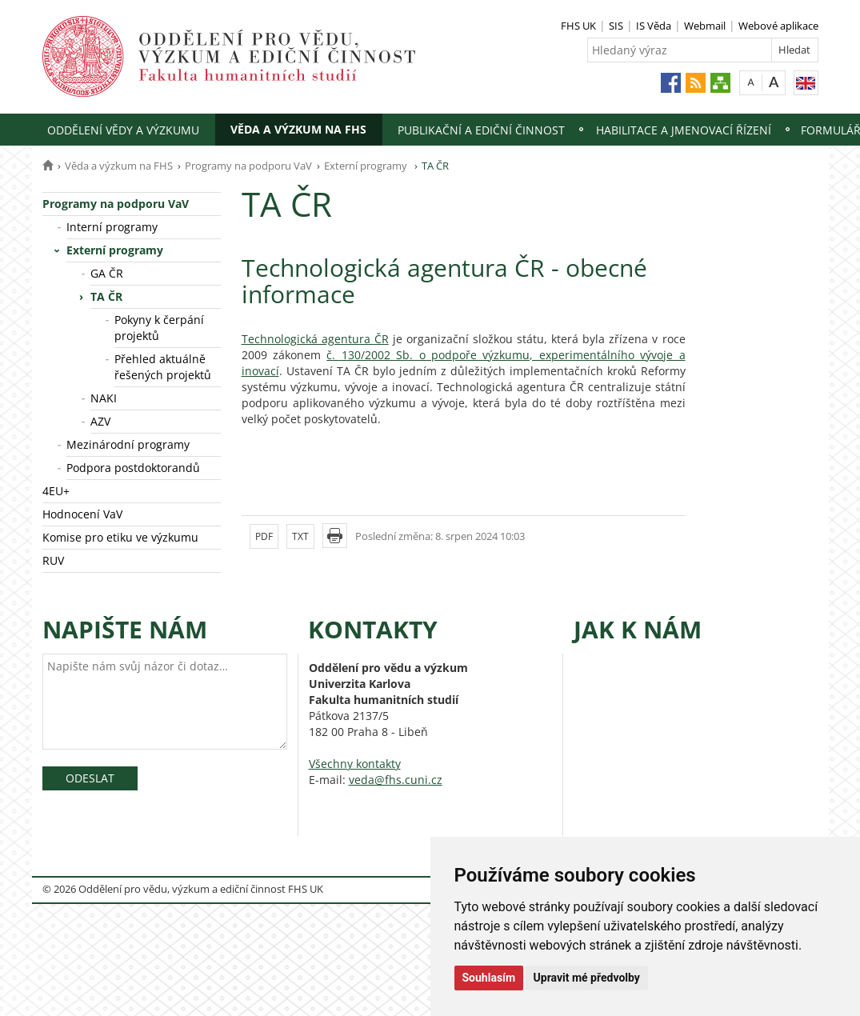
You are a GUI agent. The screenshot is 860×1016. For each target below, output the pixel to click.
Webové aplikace (778, 25)
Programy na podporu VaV (248, 165)
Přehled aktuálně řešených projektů (162, 366)
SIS (616, 25)
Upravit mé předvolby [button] (587, 977)
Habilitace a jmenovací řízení (683, 130)
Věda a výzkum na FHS (298, 129)
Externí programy (367, 165)
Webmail (705, 25)
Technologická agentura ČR (315, 338)
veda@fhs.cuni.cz (395, 779)
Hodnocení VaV (82, 514)
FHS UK (578, 25)
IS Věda (653, 25)
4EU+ (56, 490)
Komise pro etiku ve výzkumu (120, 537)
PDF (264, 536)
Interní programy (112, 226)
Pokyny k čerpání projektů (159, 327)
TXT (300, 536)
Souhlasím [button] (489, 977)
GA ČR (106, 273)
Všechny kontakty (355, 763)
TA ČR (106, 296)
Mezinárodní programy (128, 444)
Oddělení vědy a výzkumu (123, 130)
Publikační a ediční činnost (481, 130)
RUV (53, 560)
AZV (100, 421)
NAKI (103, 398)
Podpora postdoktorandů (133, 467)
